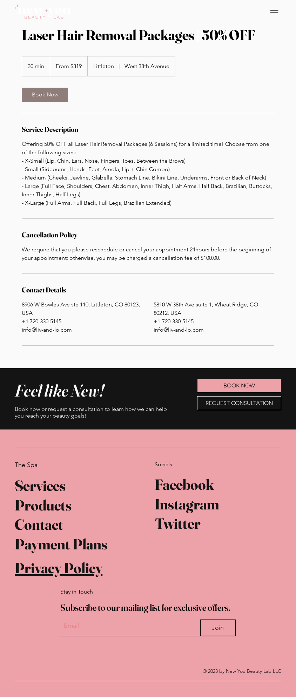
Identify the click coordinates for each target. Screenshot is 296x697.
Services (40, 485)
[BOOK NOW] (229, 11)
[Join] (218, 626)
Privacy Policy (58, 566)
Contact (39, 523)
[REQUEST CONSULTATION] (239, 403)
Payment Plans (61, 543)
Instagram (187, 503)
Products (43, 504)
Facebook (184, 484)
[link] (45, 95)
